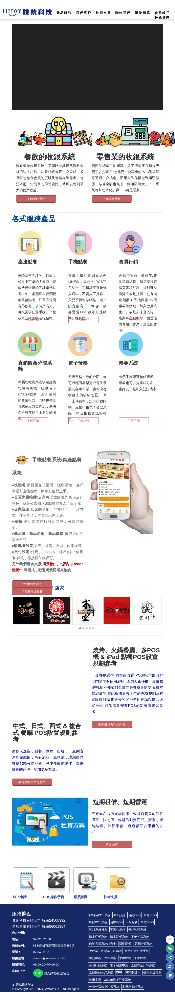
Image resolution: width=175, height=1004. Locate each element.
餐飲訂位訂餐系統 (137, 951)
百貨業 (105, 951)
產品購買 (80, 897)
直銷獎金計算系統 (143, 965)
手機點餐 (125, 958)
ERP (119, 972)
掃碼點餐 (125, 943)
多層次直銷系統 (132, 986)
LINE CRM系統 (134, 994)
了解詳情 (33, 319)
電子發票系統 (140, 936)
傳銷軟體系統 (137, 929)
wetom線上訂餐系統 (117, 979)
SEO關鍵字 (132, 972)
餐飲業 (93, 951)
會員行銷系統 (98, 965)
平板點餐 (132, 922)
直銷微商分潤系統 (101, 972)
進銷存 (117, 951)
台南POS (134, 915)
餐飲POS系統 (98, 922)
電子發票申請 (119, 965)
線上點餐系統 (119, 936)
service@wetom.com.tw (49, 958)
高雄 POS (147, 922)
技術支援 (110, 897)
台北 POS (150, 915)
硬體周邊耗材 (152, 972)
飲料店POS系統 (100, 915)
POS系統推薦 (98, 929)
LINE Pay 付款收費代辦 (105, 994)
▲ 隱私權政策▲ (23, 984)
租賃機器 (95, 958)
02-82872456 (42, 939)
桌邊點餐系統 (143, 943)
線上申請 (20, 897)
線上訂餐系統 (98, 936)
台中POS (116, 922)
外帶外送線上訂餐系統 (104, 986)
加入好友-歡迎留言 (51, 973)
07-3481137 (41, 952)
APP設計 (119, 915)
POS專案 (110, 958)
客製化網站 (117, 929)
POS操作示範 (53, 897)
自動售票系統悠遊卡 (102, 943)
